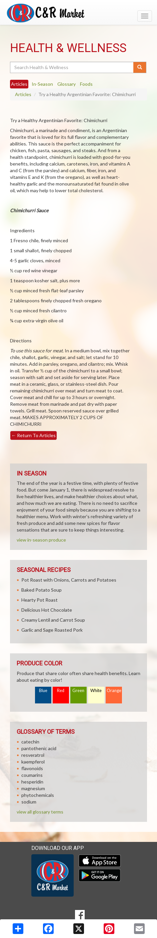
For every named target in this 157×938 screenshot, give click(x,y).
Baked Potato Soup (41, 590)
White (96, 690)
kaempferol (33, 761)
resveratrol (32, 755)
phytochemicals (37, 795)
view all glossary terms (40, 812)
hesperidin (32, 782)
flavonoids (32, 768)
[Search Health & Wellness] (72, 67)
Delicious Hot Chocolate (46, 610)
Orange (114, 690)
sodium (28, 802)
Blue (43, 690)
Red (60, 690)
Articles (23, 94)
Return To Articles (33, 435)
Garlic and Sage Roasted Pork (52, 630)
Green (78, 690)
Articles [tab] (19, 84)
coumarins (32, 775)
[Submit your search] (139, 67)
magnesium (33, 788)
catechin (30, 741)
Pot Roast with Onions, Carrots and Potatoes (68, 580)
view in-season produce (41, 540)
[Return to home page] (78, 13)
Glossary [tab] (66, 84)
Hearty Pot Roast (39, 600)
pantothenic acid (38, 748)
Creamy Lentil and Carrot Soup (53, 620)
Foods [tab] (86, 84)
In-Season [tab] (42, 84)
